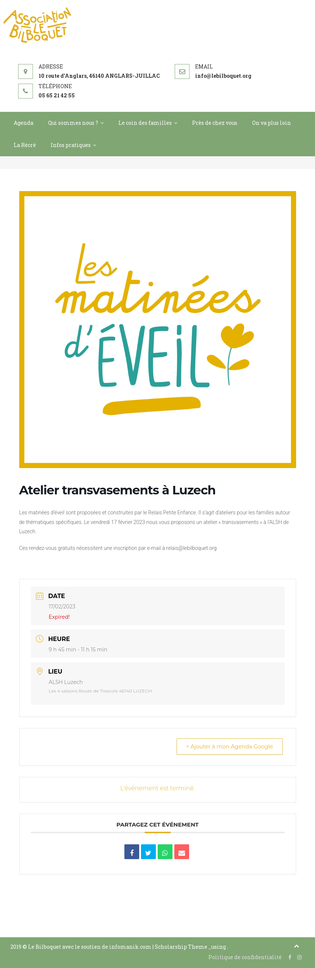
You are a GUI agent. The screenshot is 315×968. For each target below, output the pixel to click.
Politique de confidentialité (245, 957)
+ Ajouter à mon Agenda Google (227, 746)
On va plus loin (271, 122)
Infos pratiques (71, 144)
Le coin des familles (145, 122)
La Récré (25, 144)
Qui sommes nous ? (73, 122)
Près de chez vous (214, 122)
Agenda (23, 122)
